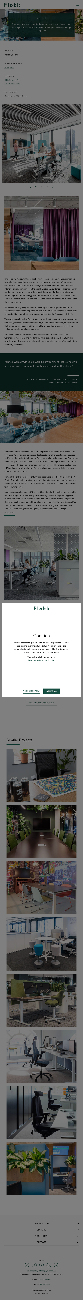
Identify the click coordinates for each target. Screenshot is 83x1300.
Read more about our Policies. (41, 660)
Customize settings (31, 690)
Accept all (52, 691)
